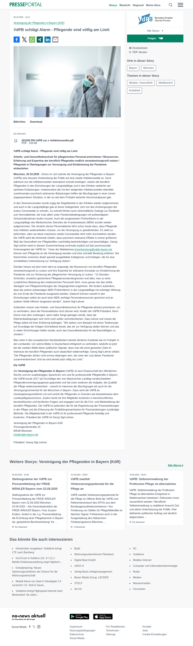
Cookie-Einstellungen (154, 634)
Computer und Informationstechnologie (155, 565)
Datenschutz (77, 634)
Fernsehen (139, 589)
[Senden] (55, 39)
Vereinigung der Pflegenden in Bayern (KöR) (39, 23)
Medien (137, 577)
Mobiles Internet (142, 560)
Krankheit (134, 90)
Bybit (77, 548)
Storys (113, 5)
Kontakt (146, 626)
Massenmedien (142, 583)
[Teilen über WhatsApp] (32, 39)
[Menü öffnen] (180, 5)
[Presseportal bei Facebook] (29, 627)
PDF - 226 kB (48, 141)
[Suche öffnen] (171, 5)
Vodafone (138, 554)
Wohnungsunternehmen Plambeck (94, 554)
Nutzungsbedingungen (82, 630)
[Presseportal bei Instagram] (37, 626)
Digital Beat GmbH (85, 560)
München (148, 68)
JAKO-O (79, 565)
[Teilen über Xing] (40, 39)
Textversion (112, 630)
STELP (78, 583)
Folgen (155, 38)
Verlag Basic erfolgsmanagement (93, 571)
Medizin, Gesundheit (141, 83)
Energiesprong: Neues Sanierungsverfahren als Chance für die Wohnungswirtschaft (35, 571)
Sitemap (111, 634)
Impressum (76, 626)
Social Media (77, 638)
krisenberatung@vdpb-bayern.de (93, 249)
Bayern (133, 68)
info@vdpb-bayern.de (26, 434)
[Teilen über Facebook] (17, 39)
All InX (78, 589)
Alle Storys (155, 30)
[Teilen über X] (24, 39)
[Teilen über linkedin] (47, 39)
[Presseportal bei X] (33, 627)
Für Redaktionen (115, 626)
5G (134, 548)
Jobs (145, 630)
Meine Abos (153, 5)
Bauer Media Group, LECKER (91, 577)
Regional (138, 5)
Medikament (166, 83)
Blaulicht (125, 5)
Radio (136, 571)
